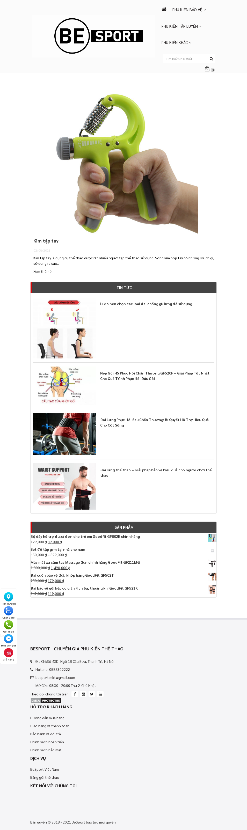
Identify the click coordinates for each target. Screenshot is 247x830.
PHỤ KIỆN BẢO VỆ (187, 9)
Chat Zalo (8, 612)
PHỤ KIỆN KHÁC (175, 42)
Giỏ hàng (8, 654)
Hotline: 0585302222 (52, 669)
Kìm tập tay (46, 241)
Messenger (8, 640)
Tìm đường (8, 598)
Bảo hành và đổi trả (45, 733)
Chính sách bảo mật (46, 749)
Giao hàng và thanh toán (49, 725)
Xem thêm (42, 271)
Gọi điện (8, 626)
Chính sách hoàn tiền (47, 741)
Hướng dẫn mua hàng (47, 717)
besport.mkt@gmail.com (55, 677)
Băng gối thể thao (44, 777)
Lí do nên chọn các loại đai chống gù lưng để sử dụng (146, 303)
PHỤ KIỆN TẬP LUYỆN (180, 26)
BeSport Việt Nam (44, 769)
